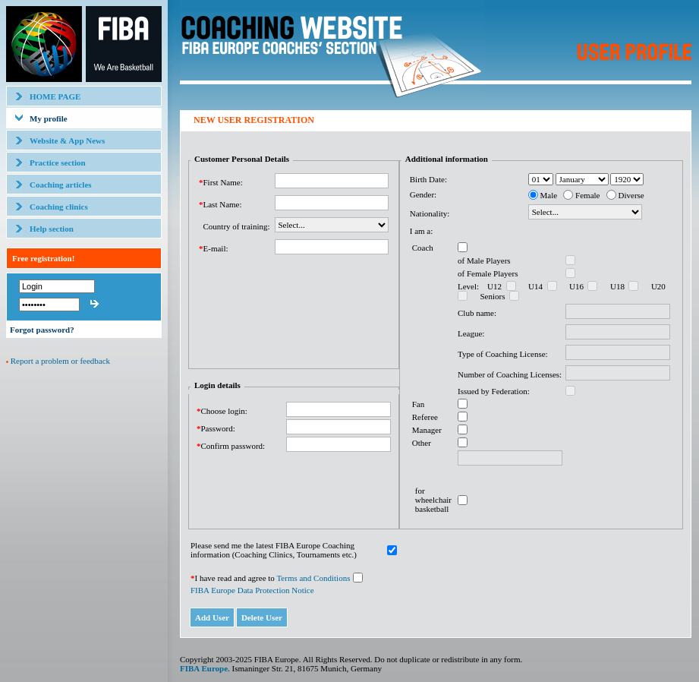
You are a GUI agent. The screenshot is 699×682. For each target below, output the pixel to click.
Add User (212, 617)
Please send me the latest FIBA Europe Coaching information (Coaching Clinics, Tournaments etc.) (273, 550)
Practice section (58, 162)
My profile (49, 118)
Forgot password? (42, 329)
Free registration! (43, 258)
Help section (52, 228)
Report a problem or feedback (60, 360)
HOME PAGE (55, 96)
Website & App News (67, 140)
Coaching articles (61, 184)
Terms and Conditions (313, 578)
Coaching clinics (59, 206)
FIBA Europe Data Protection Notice (252, 590)
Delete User (261, 617)
